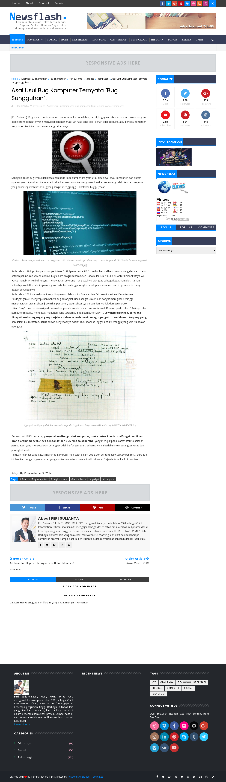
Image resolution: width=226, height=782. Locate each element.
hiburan (157, 688)
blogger (33, 579)
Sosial (52, 39)
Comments (206, 227)
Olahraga (24, 743)
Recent (166, 227)
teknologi (25, 757)
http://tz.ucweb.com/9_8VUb (35, 473)
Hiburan (157, 39)
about (29, 3)
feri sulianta (76, 78)
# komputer (109, 479)
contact (44, 3)
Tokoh (172, 39)
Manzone (99, 39)
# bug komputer (59, 479)
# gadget (94, 479)
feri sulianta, (98, 105)
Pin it (99, 507)
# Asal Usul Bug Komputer (33, 479)
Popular (186, 227)
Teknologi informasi (192, 682)
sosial (22, 750)
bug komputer (58, 78)
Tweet (29, 507)
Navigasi (33, 39)
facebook (125, 579)
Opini (199, 39)
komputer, (119, 105)
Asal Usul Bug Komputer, (61, 105)
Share (64, 507)
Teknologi (139, 39)
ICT (154, 682)
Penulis (59, 3)
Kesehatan (80, 39)
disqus (79, 579)
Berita (186, 39)
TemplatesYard (39, 776)
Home (16, 3)
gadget (90, 78)
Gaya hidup (118, 39)
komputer (103, 78)
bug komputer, (83, 105)
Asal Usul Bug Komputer (34, 78)
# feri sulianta (78, 479)
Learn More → (22, 724)
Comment (134, 507)
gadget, (109, 105)
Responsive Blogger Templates (85, 776)
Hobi (64, 39)
